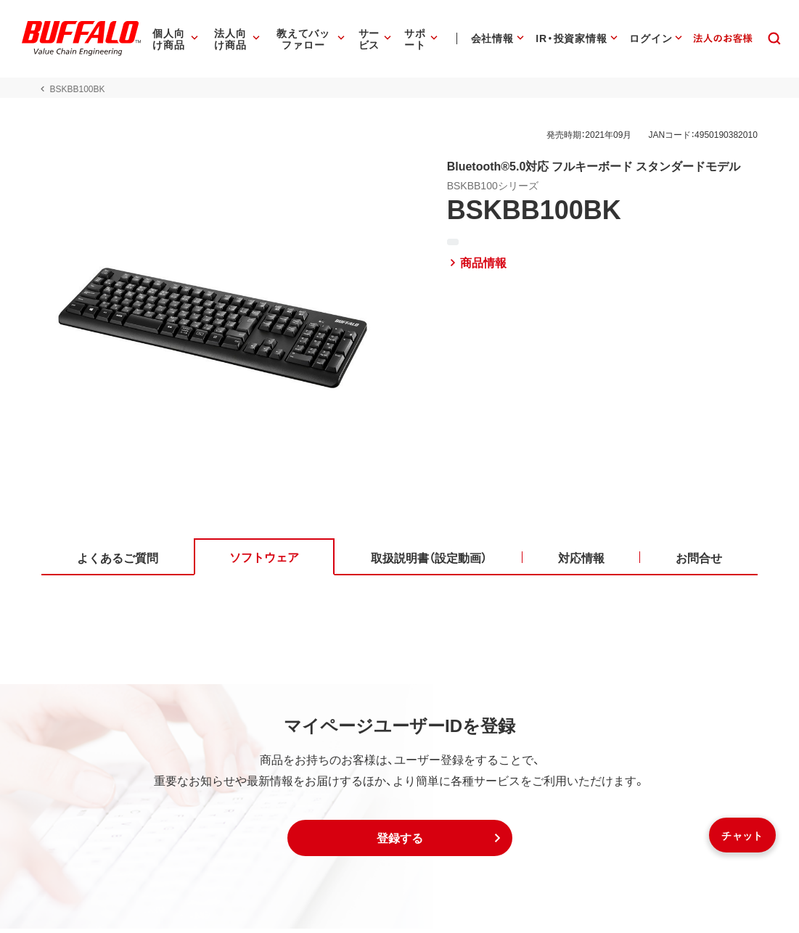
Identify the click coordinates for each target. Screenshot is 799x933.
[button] (399, 842)
